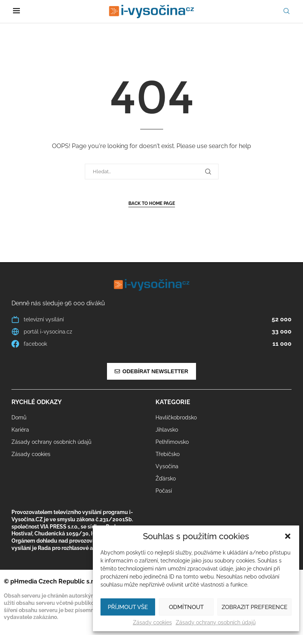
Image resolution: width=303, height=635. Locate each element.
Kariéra (20, 429)
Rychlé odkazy (36, 402)
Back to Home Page (151, 203)
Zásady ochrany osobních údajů (216, 622)
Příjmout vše (128, 607)
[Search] (286, 11)
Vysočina (167, 466)
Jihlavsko (167, 429)
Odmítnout (186, 607)
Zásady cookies (152, 622)
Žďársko (166, 478)
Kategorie (173, 402)
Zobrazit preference (254, 607)
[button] (288, 536)
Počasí (164, 490)
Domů (18, 417)
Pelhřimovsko (172, 442)
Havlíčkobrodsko (176, 417)
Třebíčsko (168, 454)
